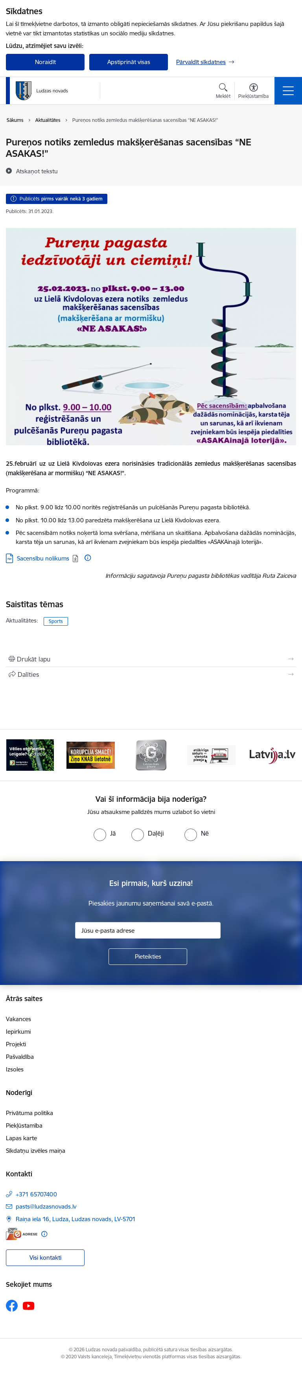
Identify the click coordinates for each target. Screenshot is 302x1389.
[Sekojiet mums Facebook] (12, 1306)
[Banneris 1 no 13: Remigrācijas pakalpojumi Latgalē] (30, 754)
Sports (56, 621)
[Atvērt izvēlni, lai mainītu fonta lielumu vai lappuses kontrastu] (253, 92)
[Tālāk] (287, 755)
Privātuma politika (29, 1113)
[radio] (105, 833)
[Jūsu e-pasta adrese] (148, 930)
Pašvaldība (20, 1056)
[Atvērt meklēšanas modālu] (223, 92)
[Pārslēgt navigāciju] (288, 91)
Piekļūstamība (24, 1125)
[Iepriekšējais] (15, 755)
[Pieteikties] (148, 956)
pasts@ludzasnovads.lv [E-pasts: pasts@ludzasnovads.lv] (46, 1206)
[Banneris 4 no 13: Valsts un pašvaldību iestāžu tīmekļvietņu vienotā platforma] (211, 754)
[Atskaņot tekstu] (37, 171)
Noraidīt (45, 62)
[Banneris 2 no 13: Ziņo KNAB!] (90, 754)
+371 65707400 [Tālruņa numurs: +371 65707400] (36, 1194)
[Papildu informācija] (88, 558)
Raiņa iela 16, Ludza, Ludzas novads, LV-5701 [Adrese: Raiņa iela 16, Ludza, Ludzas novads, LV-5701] (76, 1219)
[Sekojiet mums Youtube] (29, 1305)
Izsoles (15, 1069)
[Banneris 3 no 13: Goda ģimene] (151, 754)
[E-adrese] (21, 1233)
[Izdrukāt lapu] (151, 659)
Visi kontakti (45, 1257)
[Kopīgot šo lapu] (151, 674)
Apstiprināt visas (128, 62)
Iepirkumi (18, 1031)
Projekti (16, 1044)
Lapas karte (21, 1138)
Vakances (18, 1019)
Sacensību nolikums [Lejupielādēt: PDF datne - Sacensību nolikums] (43, 558)
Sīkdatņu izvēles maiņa (35, 1150)
